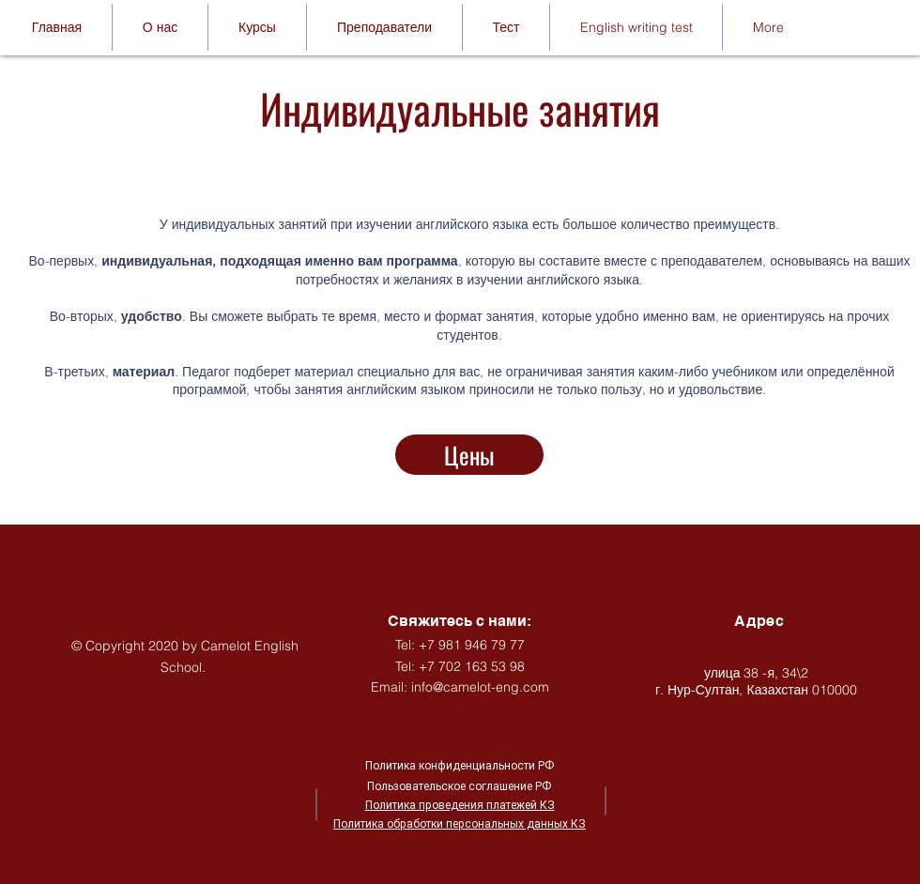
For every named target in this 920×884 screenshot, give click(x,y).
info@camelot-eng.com (480, 686)
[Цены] (469, 454)
